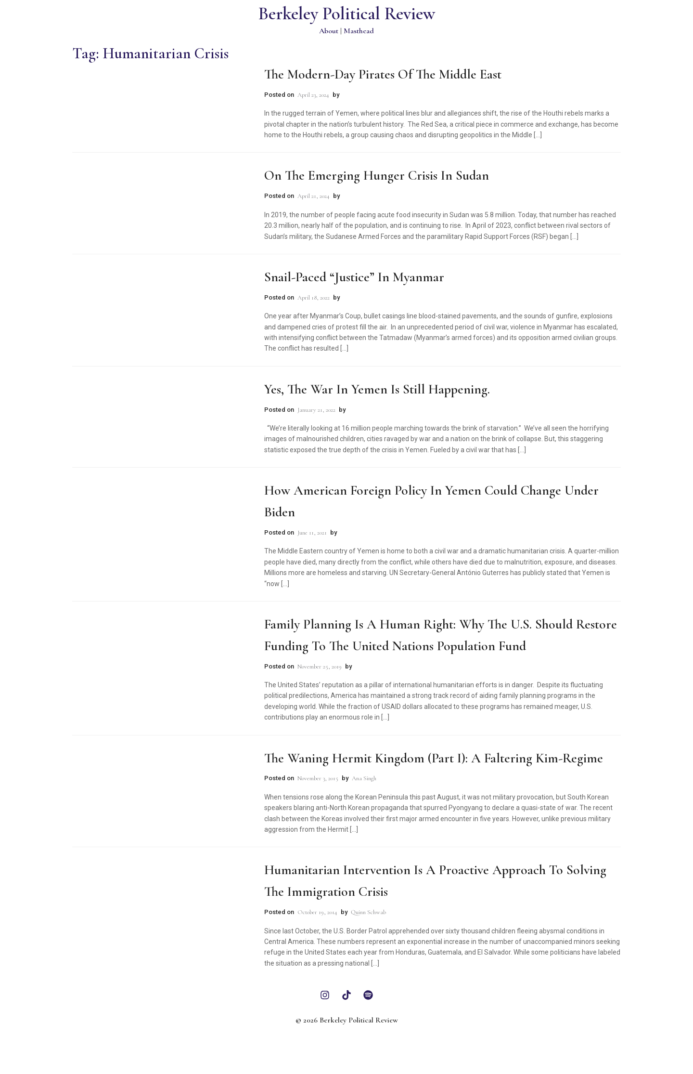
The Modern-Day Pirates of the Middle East (382, 74)
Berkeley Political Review (346, 14)
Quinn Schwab (368, 912)
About (328, 31)
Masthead (359, 31)
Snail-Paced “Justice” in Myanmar (354, 277)
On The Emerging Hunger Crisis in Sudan (376, 175)
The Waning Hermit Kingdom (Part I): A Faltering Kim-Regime (433, 758)
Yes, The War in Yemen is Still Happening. (377, 389)
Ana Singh (364, 778)
